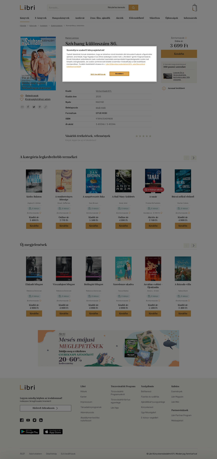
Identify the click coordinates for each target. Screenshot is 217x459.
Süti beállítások (98, 74)
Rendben (119, 74)
